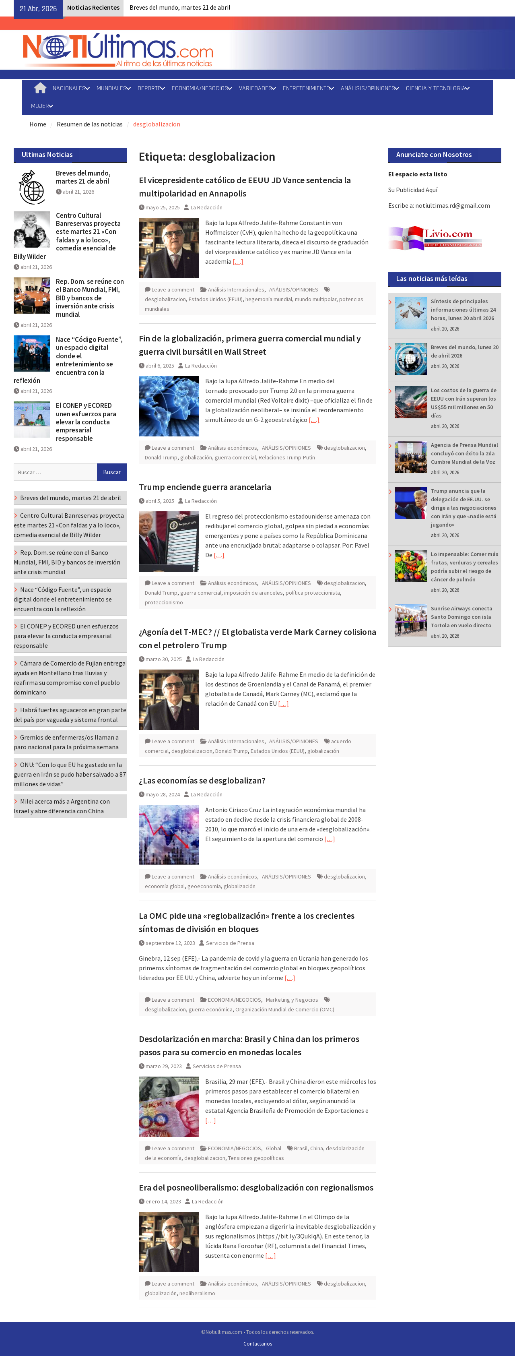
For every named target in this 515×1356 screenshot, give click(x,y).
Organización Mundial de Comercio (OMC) (284, 1009)
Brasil (300, 1148)
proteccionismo (164, 602)
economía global (165, 886)
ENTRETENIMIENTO (306, 88)
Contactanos (257, 1343)
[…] (238, 261)
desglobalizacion (165, 299)
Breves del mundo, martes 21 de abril (180, 7)
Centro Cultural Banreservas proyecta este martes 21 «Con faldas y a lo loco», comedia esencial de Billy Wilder (67, 236)
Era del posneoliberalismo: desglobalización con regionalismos (256, 1187)
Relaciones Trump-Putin (287, 457)
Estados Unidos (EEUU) (216, 299)
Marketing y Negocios (292, 999)
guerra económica (211, 1009)
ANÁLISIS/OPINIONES (368, 88)
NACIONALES (69, 88)
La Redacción (206, 207)
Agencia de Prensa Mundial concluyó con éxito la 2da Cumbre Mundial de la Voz (464, 453)
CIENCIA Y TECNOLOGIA (436, 88)
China (316, 1148)
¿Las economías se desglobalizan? (202, 780)
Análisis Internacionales (236, 289)
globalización (196, 457)
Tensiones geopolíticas (256, 1158)
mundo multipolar (315, 299)
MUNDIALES (112, 88)
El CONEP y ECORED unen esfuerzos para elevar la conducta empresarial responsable (86, 422)
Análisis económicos (232, 447)
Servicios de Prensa (230, 943)
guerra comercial (235, 457)
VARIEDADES (255, 88)
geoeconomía (204, 886)
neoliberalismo (197, 1293)
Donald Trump (161, 457)
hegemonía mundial (268, 299)
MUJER (40, 106)
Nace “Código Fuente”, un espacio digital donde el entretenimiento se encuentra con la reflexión (68, 360)
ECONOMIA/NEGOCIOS (200, 88)
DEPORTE (149, 88)
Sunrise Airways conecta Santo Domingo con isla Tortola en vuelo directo (461, 617)
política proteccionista (313, 592)
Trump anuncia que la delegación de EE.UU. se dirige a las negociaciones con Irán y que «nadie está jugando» (463, 507)
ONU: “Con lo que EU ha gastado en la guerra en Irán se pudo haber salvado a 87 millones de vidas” (70, 774)
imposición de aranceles (253, 592)
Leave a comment (173, 289)
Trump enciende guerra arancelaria (205, 486)
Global (273, 1148)
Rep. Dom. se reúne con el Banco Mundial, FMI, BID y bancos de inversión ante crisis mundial (90, 298)
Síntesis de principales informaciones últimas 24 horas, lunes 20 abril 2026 (463, 310)
